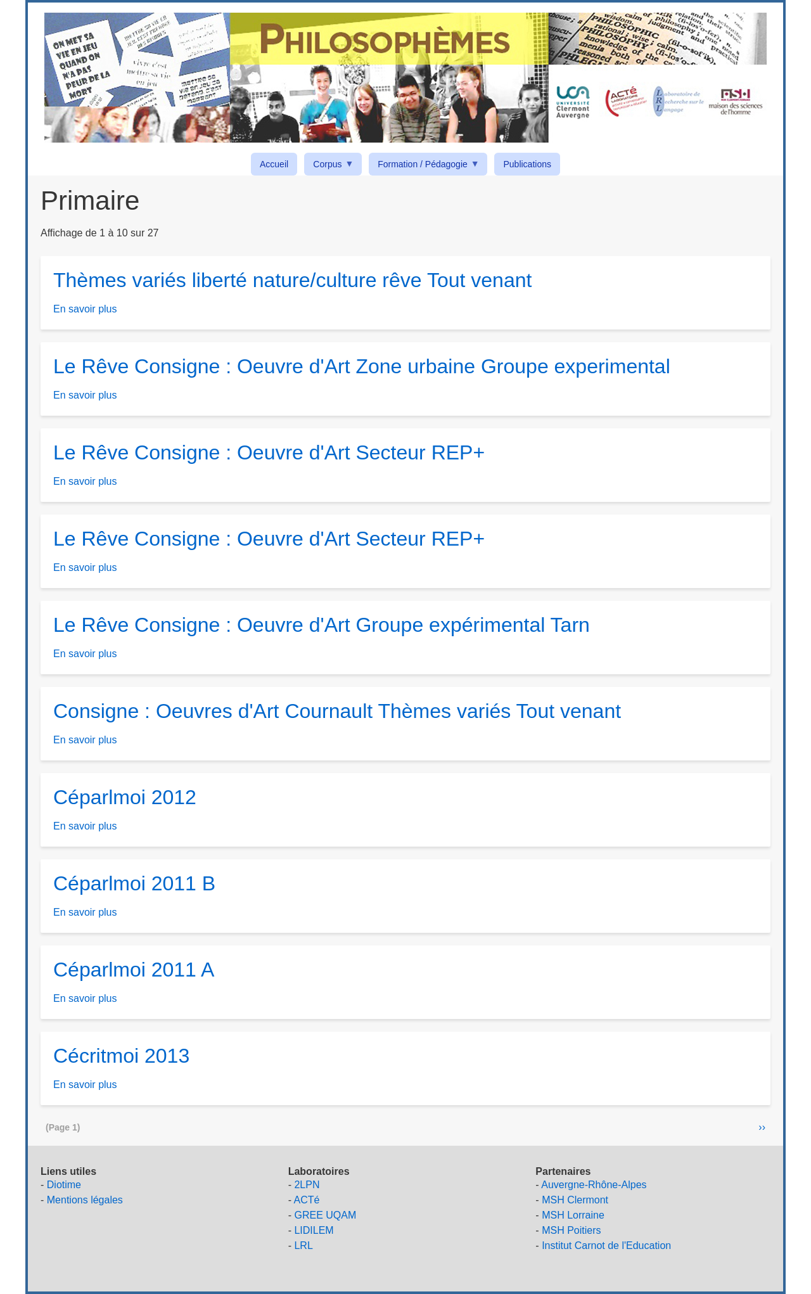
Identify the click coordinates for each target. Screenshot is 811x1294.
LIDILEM (313, 1230)
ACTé (307, 1200)
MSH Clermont (575, 1200)
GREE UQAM (325, 1215)
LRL (303, 1245)
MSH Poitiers (571, 1230)
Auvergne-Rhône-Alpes (593, 1184)
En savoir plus (85, 309)
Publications (527, 164)
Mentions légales (85, 1200)
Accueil (274, 164)
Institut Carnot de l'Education (606, 1245)
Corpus (329, 166)
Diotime (64, 1184)
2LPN (306, 1184)
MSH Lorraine (573, 1215)
